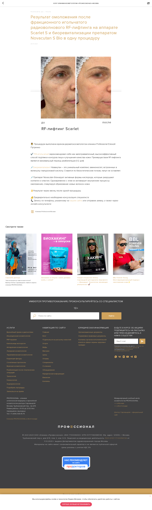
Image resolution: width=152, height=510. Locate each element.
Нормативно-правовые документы (92, 338)
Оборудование (49, 372)
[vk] (119, 358)
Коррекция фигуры (14, 360)
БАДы (45, 349)
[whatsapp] (115, 358)
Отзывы (46, 360)
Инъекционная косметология (18, 338)
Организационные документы (90, 334)
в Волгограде (122, 408)
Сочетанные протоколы (16, 364)
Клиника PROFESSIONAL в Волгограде (22, 420)
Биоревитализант (42, 168)
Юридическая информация (53, 375)
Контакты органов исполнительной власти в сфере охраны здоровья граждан (92, 344)
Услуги (11, 329)
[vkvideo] (123, 358)
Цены (45, 356)
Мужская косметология (16, 368)
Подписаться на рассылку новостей (57, 341)
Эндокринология (13, 386)
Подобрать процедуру (15, 389)
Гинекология (12, 382)
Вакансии (46, 379)
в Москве (120, 405)
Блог (44, 338)
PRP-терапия (12, 341)
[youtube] (127, 358)
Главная (46, 334)
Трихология (11, 378)
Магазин (46, 353)
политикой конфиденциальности (123, 351)
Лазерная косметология (16, 353)
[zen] (135, 358)
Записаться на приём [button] (15, 393)
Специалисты (48, 364)
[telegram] (131, 358)
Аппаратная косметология (17, 349)
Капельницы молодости (16, 345)
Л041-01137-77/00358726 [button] (116, 440)
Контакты (46, 383)
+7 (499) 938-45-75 (17, 415)
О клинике (47, 368)
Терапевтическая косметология (19, 356)
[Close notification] (150, 496)
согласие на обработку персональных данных (129, 348)
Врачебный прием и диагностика (20, 334)
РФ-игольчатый (41, 155)
